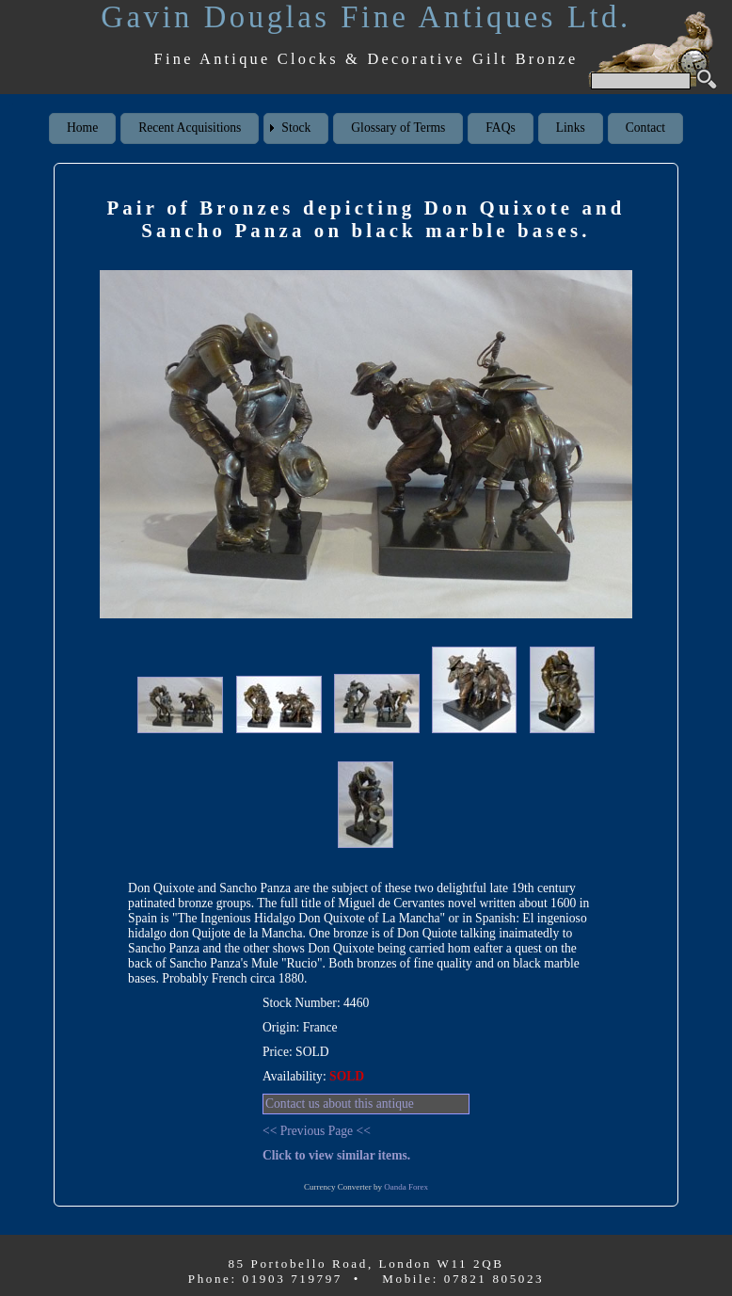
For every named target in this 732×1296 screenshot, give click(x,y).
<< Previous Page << (317, 1131)
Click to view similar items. (336, 1155)
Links (570, 127)
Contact (645, 127)
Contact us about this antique (339, 1103)
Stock (295, 127)
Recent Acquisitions (189, 127)
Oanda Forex (406, 1187)
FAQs (500, 127)
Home (82, 127)
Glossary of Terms (398, 127)
